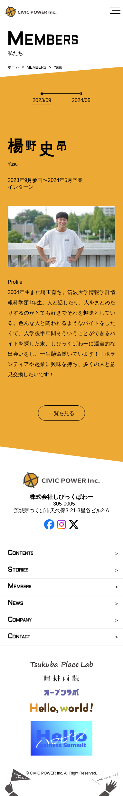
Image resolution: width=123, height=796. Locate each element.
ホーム (13, 67)
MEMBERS (36, 67)
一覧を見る (61, 413)
